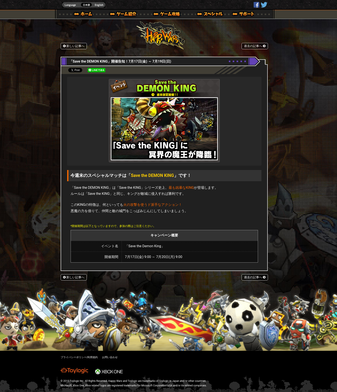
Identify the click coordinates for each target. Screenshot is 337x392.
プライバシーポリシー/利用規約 (79, 357)
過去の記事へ (255, 46)
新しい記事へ (74, 46)
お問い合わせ (110, 357)
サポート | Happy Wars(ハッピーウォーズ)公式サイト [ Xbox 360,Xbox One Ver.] (244, 15)
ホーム (85, 15)
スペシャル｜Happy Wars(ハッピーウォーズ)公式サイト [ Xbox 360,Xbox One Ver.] (204, 15)
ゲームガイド (164, 15)
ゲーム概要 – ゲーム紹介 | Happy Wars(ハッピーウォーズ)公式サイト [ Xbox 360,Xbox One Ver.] (124, 15)
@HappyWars (263, 4)
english (83, 5)
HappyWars (256, 4)
